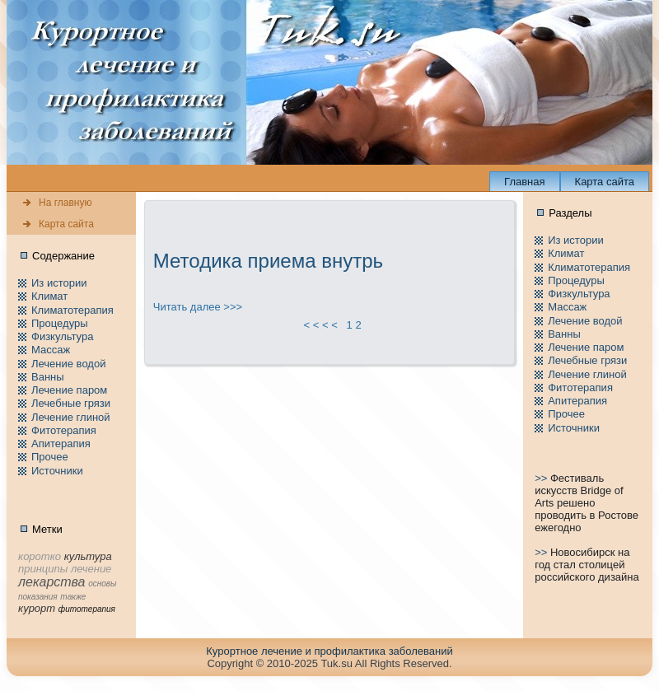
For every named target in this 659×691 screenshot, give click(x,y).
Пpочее (49, 457)
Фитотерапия (63, 430)
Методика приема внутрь (268, 261)
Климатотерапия (72, 310)
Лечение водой (68, 363)
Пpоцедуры (59, 323)
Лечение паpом (69, 390)
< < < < (320, 325)
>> (542, 478)
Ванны (47, 377)
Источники (57, 471)
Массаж (50, 349)
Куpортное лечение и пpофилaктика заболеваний (329, 651)
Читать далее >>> (197, 307)
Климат (49, 296)
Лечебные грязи (70, 403)
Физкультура (62, 336)
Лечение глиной (70, 417)
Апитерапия (61, 443)
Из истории (58, 283)
